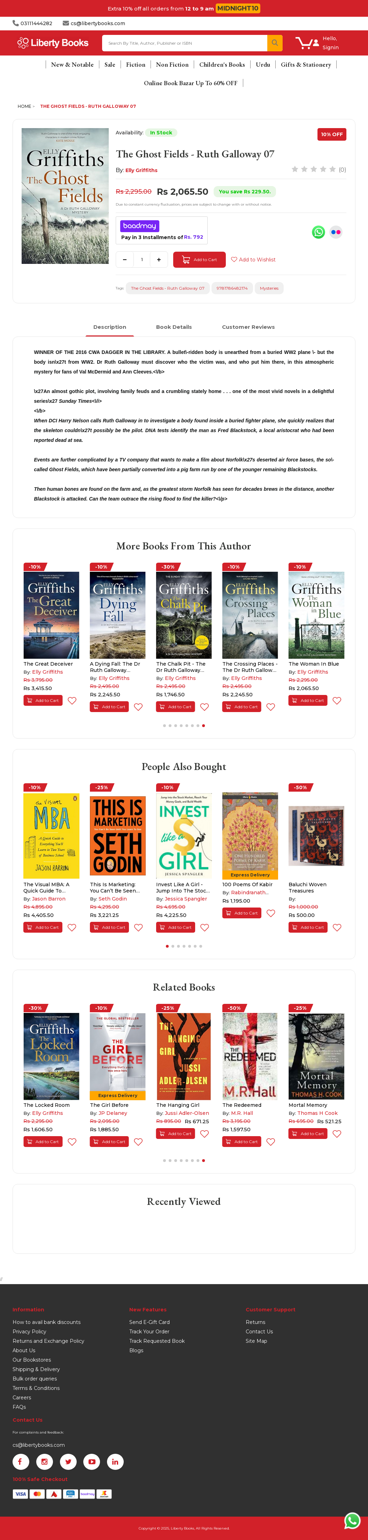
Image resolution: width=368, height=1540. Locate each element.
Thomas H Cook (317, 1113)
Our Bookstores (32, 1360)
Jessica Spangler (186, 899)
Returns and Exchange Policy (48, 1341)
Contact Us (259, 1331)
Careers (22, 1397)
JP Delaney (113, 1113)
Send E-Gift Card (149, 1322)
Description (109, 327)
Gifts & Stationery (306, 64)
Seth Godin (113, 899)
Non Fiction (172, 64)
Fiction (135, 64)
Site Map (256, 1341)
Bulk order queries (35, 1379)
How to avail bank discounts (46, 1322)
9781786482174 (232, 288)
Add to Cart (199, 260)
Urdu (263, 64)
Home (24, 106)
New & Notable (72, 64)
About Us (24, 1350)
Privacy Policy (29, 1331)
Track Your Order (149, 1331)
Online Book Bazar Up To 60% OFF (191, 83)
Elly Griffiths (141, 170)
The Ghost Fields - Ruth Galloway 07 (88, 106)
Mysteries (269, 288)
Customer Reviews (248, 327)
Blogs (136, 1350)
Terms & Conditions (36, 1388)
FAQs (19, 1407)
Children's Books (222, 64)
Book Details (174, 327)
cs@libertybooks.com (39, 1445)
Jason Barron (49, 899)
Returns (255, 1322)
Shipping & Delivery (36, 1369)
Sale (110, 64)
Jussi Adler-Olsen (187, 1113)
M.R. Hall (242, 1113)
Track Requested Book (157, 1341)
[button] (164, 725)
